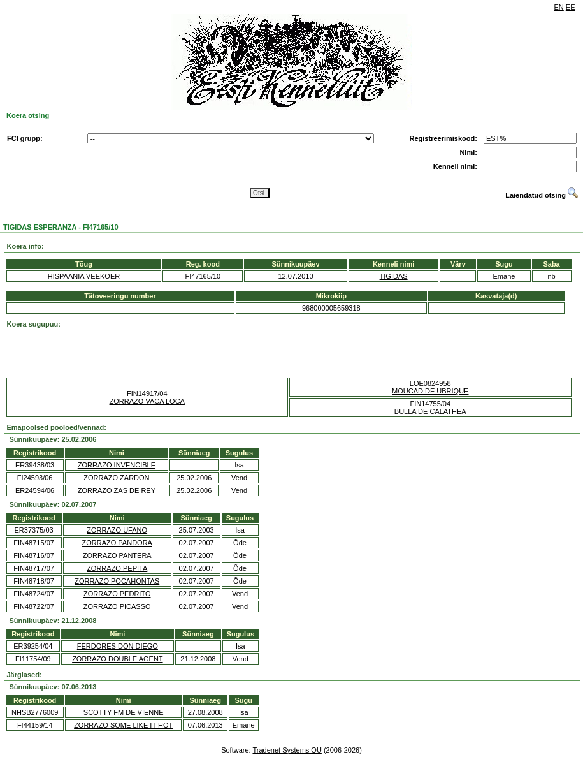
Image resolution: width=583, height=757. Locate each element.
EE (570, 7)
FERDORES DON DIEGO (117, 646)
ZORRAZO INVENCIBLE (116, 465)
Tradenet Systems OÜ (286, 750)
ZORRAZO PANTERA (117, 555)
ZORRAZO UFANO (117, 530)
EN (559, 7)
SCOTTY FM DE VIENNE (123, 712)
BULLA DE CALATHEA (430, 411)
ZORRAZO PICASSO (117, 606)
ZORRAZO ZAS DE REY (116, 490)
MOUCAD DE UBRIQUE (430, 391)
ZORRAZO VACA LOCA (147, 401)
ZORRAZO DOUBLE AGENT (117, 659)
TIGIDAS (394, 276)
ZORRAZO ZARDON (116, 477)
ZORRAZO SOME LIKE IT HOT (123, 725)
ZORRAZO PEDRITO (117, 594)
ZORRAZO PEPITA (117, 568)
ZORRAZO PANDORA (117, 543)
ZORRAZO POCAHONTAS (117, 581)
